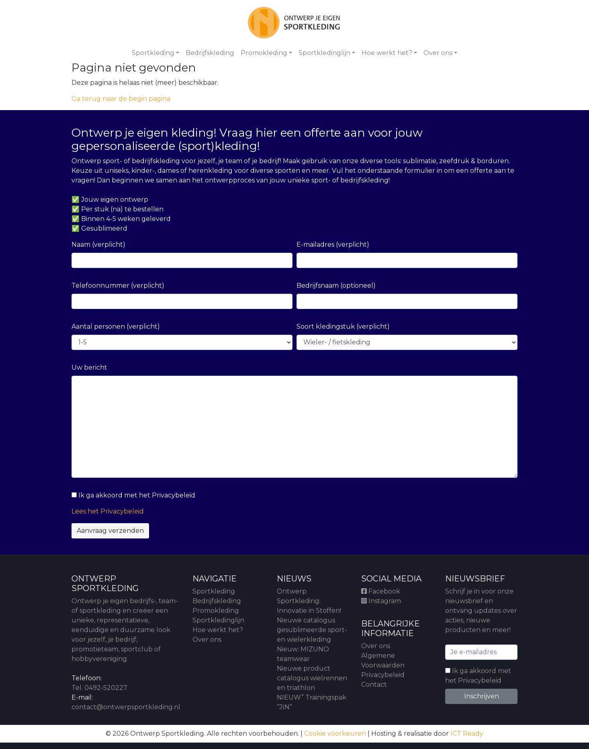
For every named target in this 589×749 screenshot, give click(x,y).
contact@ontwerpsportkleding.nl (126, 707)
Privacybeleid (383, 675)
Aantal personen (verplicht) (116, 326)
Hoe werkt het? (387, 53)
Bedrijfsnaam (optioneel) (336, 285)
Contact (374, 684)
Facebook (380, 591)
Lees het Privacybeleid (108, 511)
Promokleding (264, 53)
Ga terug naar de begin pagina (121, 98)
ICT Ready (466, 733)
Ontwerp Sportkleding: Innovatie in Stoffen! (309, 600)
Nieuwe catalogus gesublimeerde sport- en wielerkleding (312, 629)
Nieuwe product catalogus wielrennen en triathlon (312, 678)
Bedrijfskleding (210, 53)
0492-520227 (105, 688)
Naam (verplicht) (98, 244)
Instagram (381, 601)
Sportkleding (153, 53)
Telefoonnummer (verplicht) (118, 285)
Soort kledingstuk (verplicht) (343, 326)
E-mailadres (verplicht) (333, 244)
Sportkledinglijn (324, 53)
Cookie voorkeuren (335, 733)
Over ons (437, 53)
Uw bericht (89, 367)
